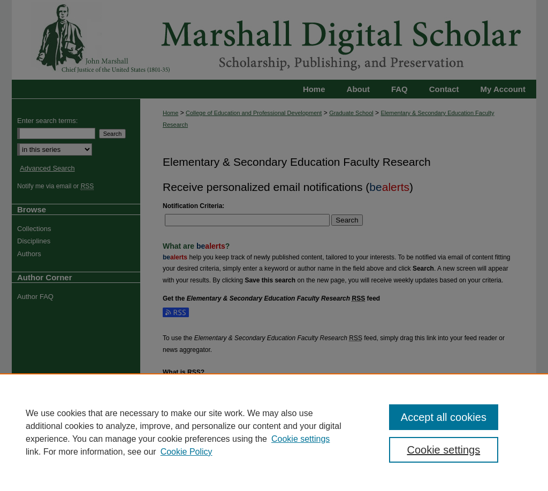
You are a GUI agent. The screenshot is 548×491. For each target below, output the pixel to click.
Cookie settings (300, 438)
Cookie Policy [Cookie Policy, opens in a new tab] (186, 451)
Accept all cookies (443, 417)
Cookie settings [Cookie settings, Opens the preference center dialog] (443, 450)
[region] (274, 432)
